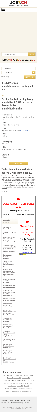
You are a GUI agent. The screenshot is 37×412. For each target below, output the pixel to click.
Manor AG (26, 386)
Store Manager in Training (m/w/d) (7, 351)
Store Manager (7, 227)
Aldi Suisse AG (20, 383)
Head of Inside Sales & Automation (9, 280)
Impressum (4, 400)
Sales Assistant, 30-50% (9, 339)
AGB (28, 400)
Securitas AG (31, 380)
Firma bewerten (25, 130)
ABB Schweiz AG (11, 375)
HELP (2, 95)
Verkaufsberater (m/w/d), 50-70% (7, 319)
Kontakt (23, 400)
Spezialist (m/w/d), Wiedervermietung (8, 325)
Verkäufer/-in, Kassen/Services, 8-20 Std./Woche (9, 332)
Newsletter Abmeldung (17, 403)
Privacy (17, 400)
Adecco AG (29, 388)
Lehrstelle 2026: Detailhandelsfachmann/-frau (9, 359)
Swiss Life (12, 383)
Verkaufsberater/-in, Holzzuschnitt (8, 304)
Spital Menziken (12, 386)
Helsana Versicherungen (11, 388)
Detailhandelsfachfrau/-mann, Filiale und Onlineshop (9, 238)
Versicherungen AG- (29, 375)
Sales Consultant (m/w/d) (7, 262)
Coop (4, 375)
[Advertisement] (18, 33)
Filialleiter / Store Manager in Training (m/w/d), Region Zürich (9, 271)
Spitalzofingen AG (16, 391)
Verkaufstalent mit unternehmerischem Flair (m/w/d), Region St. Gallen (9, 247)
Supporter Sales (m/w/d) (7, 255)
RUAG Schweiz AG (21, 380)
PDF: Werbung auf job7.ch (20, 408)
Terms (11, 400)
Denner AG (20, 386)
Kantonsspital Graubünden (9, 380)
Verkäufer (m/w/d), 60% (9, 232)
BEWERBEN (18, 164)
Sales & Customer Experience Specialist (8, 345)
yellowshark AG (26, 378)
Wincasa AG (8, 391)
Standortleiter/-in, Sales (9, 286)
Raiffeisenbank (29, 383)
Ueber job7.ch (5, 403)
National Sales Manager (9, 299)
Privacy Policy (5, 77)
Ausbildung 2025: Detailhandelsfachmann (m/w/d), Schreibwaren (9, 292)
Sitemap (27, 403)
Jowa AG (6, 383)
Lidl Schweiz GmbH (27, 391)
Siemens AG (19, 375)
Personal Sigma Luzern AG (14, 378)
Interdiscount (22, 388)
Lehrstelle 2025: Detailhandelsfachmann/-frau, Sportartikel (9, 311)
